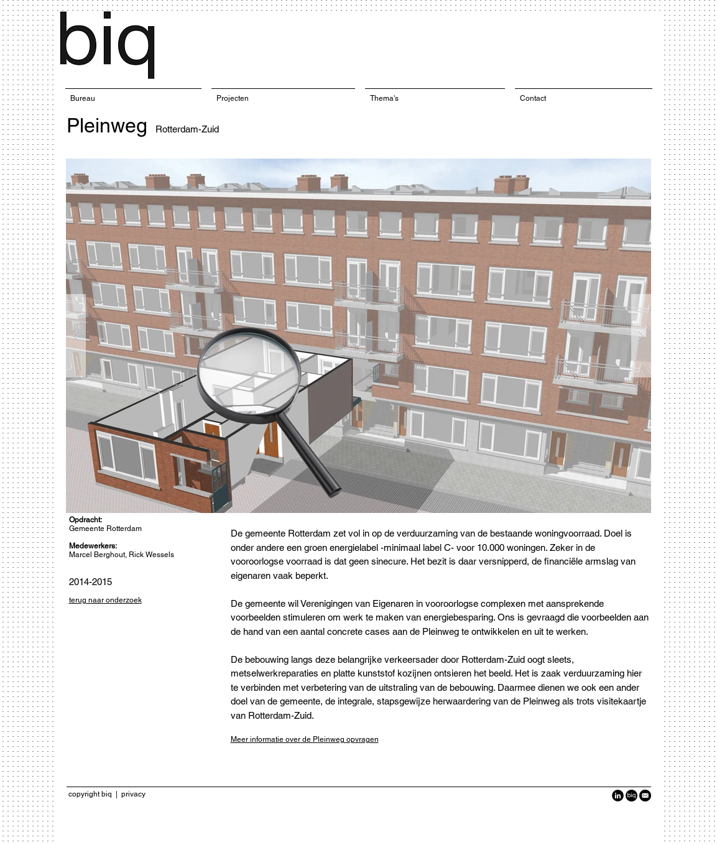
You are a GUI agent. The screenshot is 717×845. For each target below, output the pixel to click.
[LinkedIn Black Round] (618, 795)
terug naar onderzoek (105, 600)
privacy (133, 794)
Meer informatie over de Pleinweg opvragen (305, 739)
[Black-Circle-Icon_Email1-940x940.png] (645, 795)
